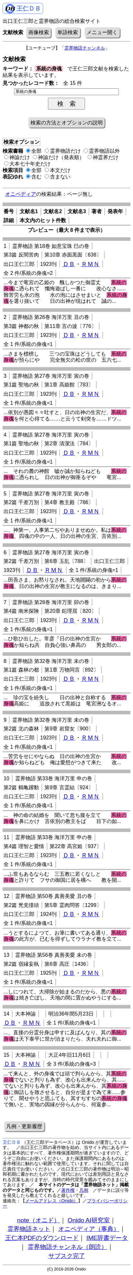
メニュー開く (102, 32)
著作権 (68, 1190)
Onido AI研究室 (89, 1220)
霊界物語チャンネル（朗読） (67, 1246)
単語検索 (67, 32)
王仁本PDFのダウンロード (42, 1237)
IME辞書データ (107, 1237)
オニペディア (20, 194)
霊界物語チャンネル (84, 47)
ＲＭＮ (90, 264)
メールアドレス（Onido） (51, 1200)
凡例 (83, 1190)
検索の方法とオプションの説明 (67, 122)
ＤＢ (69, 264)
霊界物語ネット (28, 1228)
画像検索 (38, 32)
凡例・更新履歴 (24, 1126)
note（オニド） (38, 1220)
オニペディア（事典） (88, 1228)
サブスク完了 (66, 1255)
